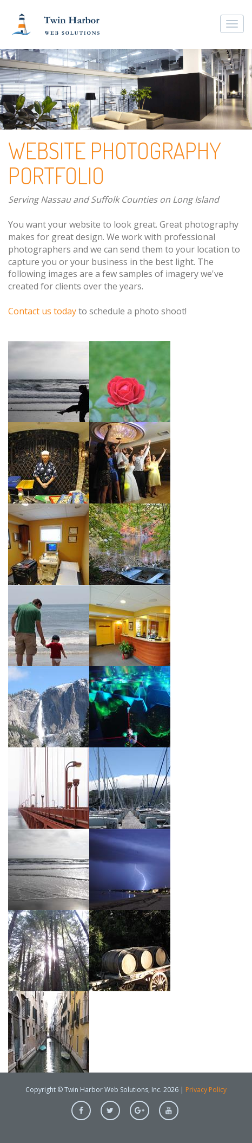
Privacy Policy (206, 1089)
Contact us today (42, 311)
